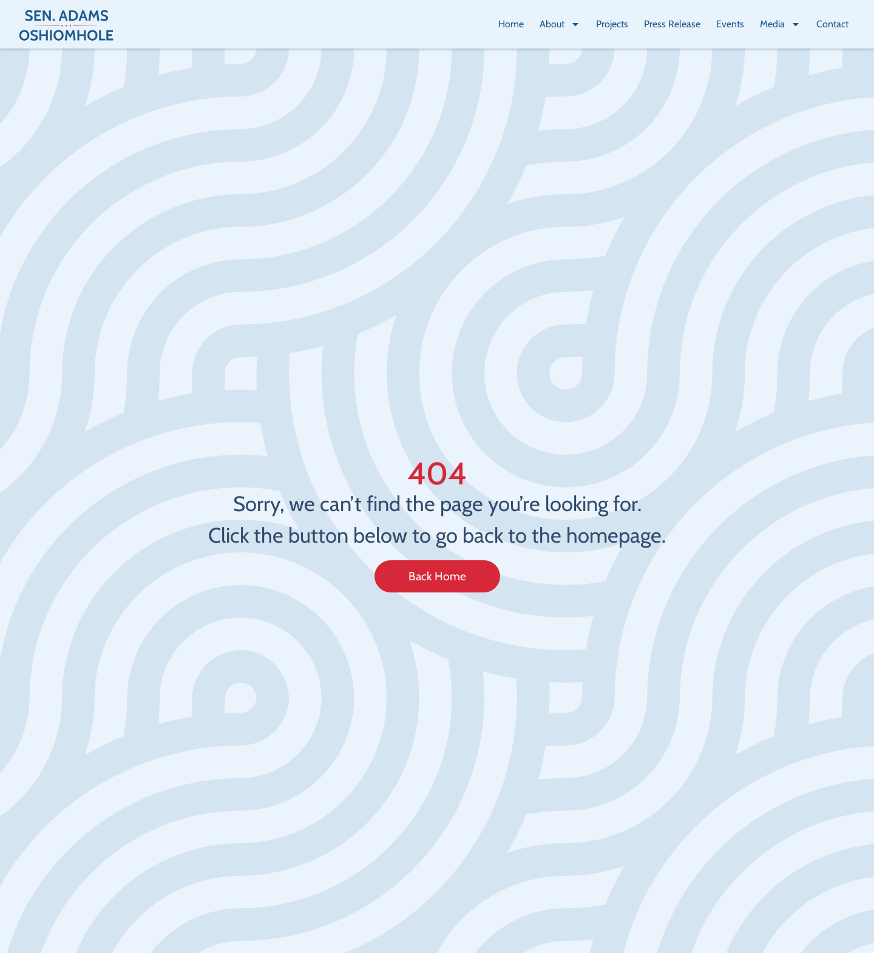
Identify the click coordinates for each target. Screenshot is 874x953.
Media (780, 24)
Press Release (672, 24)
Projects (612, 24)
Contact (832, 24)
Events (730, 24)
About (560, 24)
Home (511, 24)
